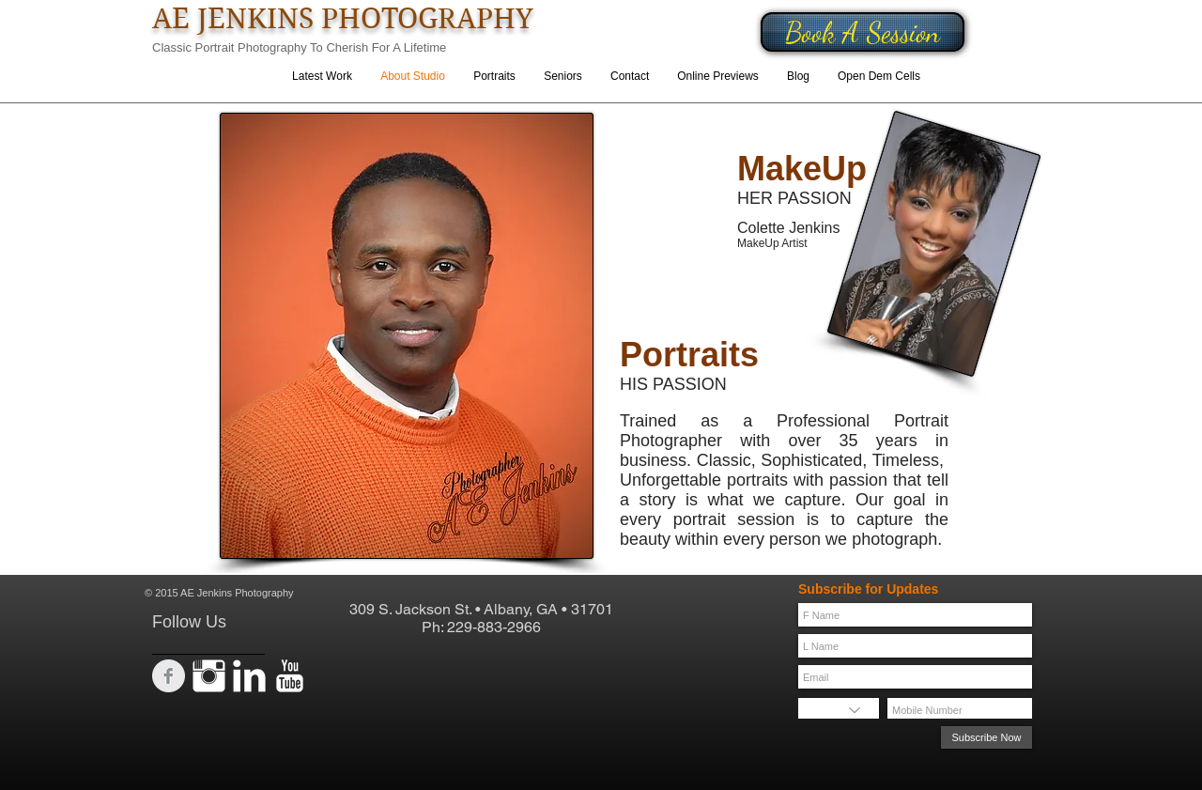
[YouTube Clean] (289, 675)
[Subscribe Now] (986, 737)
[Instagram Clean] (209, 675)
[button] (494, 76)
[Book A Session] (862, 32)
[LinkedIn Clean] (249, 675)
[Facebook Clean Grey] (168, 675)
